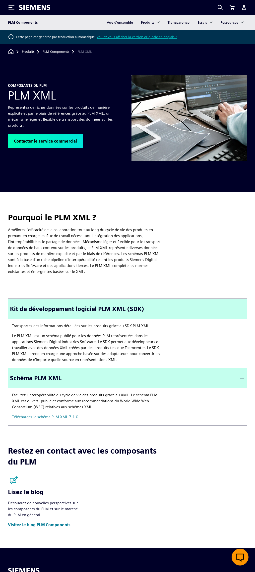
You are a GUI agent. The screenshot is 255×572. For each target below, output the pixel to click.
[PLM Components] (56, 51)
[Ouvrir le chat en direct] (240, 557)
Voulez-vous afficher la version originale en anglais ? (137, 37)
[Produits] (28, 51)
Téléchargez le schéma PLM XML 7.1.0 (45, 417)
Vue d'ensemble (120, 22)
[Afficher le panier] (232, 7)
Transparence (179, 22)
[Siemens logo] (34, 7)
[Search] (220, 7)
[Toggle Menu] (11, 7)
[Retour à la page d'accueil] (11, 52)
